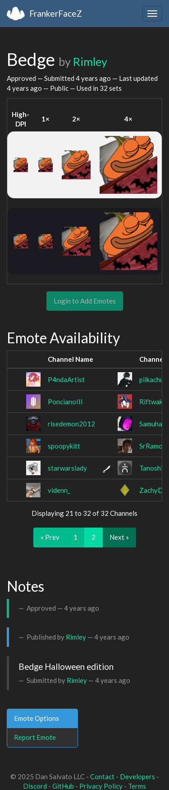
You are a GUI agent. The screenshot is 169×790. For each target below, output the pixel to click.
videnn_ (59, 490)
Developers (137, 776)
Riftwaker (154, 401)
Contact (102, 776)
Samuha (150, 424)
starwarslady (67, 468)
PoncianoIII (65, 401)
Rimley (90, 61)
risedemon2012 (71, 424)
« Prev (50, 537)
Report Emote (35, 737)
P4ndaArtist (66, 379)
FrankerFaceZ (55, 13)
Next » (119, 537)
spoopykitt (64, 446)
